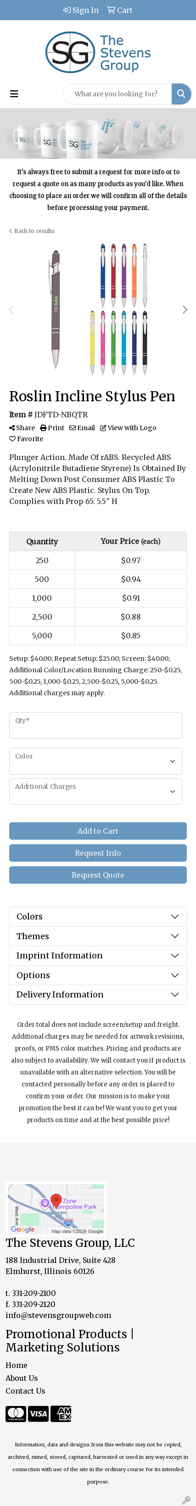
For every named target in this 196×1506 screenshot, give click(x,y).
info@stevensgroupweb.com (58, 1315)
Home (17, 1365)
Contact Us (25, 1390)
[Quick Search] (117, 94)
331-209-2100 (34, 1293)
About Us (22, 1378)
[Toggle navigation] (14, 94)
